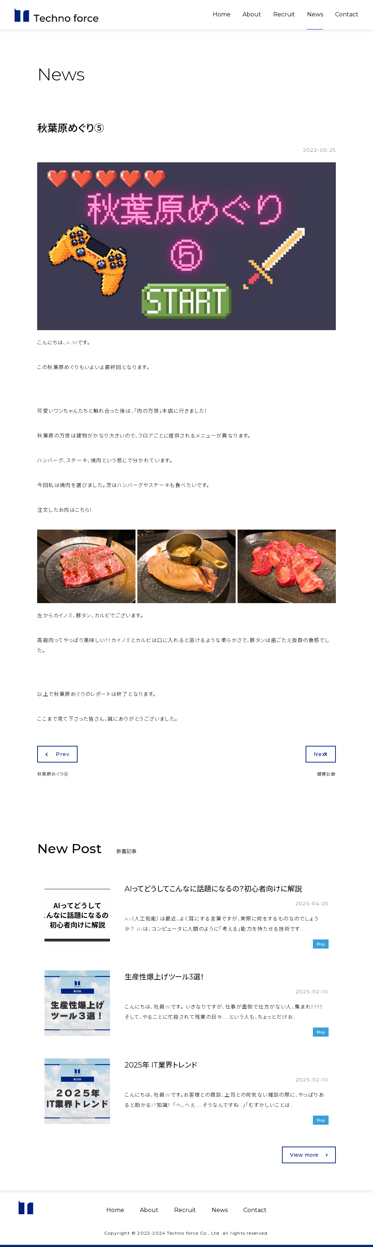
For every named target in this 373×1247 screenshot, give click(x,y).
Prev (57, 754)
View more (309, 1155)
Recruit (284, 14)
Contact (346, 14)
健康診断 (326, 774)
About (252, 14)
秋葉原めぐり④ (52, 774)
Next (321, 754)
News (315, 14)
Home (222, 14)
